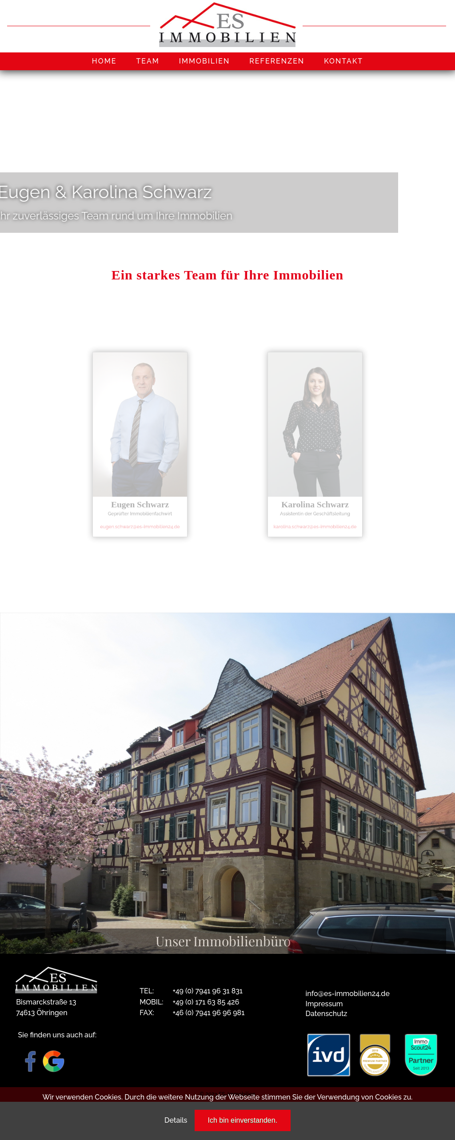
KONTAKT (343, 61)
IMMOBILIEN (204, 61)
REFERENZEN (276, 61)
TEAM (147, 61)
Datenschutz (326, 1013)
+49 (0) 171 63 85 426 (205, 1002)
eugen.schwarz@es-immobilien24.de (140, 518)
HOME (104, 61)
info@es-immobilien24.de (348, 993)
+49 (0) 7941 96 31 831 (207, 991)
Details (175, 1120)
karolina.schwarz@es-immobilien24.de (315, 518)
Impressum (324, 1004)
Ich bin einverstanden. (243, 1120)
